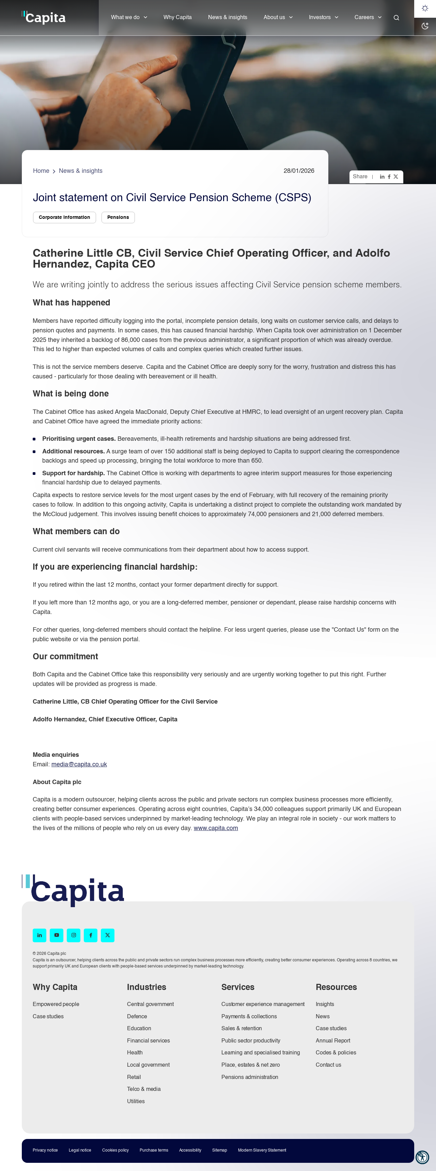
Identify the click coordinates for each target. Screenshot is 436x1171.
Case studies (48, 1017)
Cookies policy (115, 1151)
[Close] (396, 18)
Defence (137, 1017)
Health (135, 1053)
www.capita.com (216, 828)
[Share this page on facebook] (389, 176)
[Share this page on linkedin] (382, 176)
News (322, 1017)
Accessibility (190, 1151)
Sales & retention (241, 1029)
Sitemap (219, 1151)
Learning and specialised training (260, 1053)
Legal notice (80, 1151)
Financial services (148, 1041)
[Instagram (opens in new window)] (73, 935)
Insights (325, 1004)
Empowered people (56, 1004)
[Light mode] (425, 9)
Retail (134, 1077)
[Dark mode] (425, 26)
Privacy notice (45, 1151)
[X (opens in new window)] (107, 935)
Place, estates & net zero (250, 1065)
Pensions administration (249, 1077)
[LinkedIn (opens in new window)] (39, 935)
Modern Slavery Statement (262, 1151)
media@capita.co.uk (79, 765)
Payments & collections (249, 1017)
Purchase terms (154, 1151)
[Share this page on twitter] (396, 176)
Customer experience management (263, 1004)
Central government (150, 1004)
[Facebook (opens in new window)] (90, 935)
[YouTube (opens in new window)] (56, 935)
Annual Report (333, 1041)
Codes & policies (336, 1053)
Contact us (328, 1065)
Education (139, 1029)
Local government (148, 1065)
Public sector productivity (250, 1041)
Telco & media (144, 1089)
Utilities (136, 1102)
